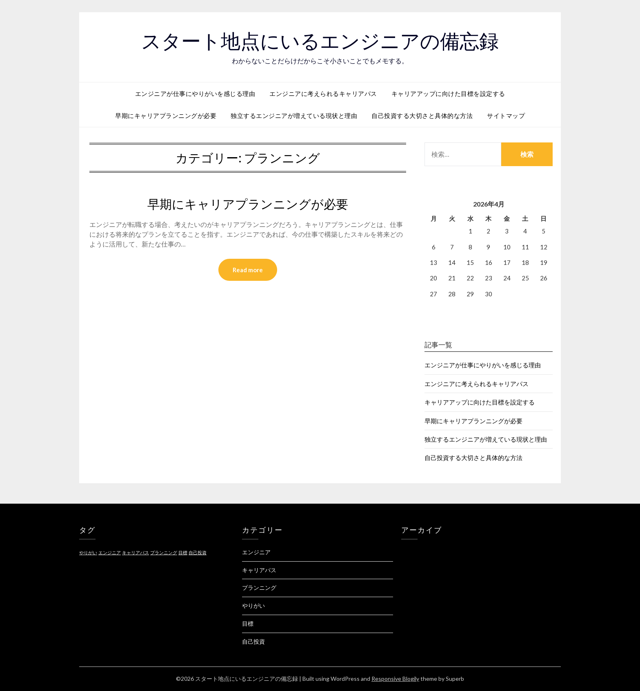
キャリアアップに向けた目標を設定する (448, 93)
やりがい (253, 605)
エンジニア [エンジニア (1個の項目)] (109, 552)
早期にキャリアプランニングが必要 (165, 115)
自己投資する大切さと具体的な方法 (422, 115)
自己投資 (253, 641)
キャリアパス (259, 570)
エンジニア (256, 552)
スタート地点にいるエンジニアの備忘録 (320, 41)
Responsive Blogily (395, 678)
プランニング (259, 587)
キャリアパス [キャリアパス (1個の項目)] (135, 552)
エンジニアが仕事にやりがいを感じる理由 (195, 93)
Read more (248, 269)
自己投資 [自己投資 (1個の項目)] (198, 552)
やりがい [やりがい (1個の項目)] (88, 552)
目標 (247, 623)
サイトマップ (506, 115)
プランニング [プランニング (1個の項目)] (163, 552)
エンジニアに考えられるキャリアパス (323, 93)
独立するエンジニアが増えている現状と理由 (294, 115)
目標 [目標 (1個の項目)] (182, 552)
